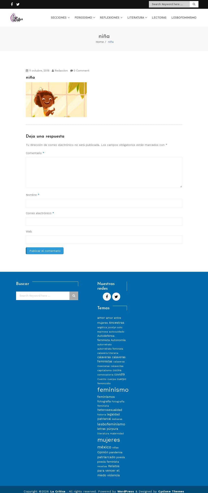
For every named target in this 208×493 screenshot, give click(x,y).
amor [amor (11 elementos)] (101, 314)
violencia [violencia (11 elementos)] (113, 471)
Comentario (35, 149)
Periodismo (83, 16)
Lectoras (159, 16)
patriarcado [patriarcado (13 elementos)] (106, 453)
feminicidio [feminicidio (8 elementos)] (104, 379)
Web (29, 227)
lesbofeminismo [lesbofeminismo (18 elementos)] (111, 420)
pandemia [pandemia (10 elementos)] (115, 448)
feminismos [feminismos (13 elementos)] (106, 393)
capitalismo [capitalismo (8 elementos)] (104, 366)
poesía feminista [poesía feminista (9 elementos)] (108, 457)
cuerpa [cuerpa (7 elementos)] (111, 375)
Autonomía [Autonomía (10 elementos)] (118, 336)
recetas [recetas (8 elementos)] (102, 462)
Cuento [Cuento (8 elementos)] (101, 374)
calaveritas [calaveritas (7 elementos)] (117, 362)
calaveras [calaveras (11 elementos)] (104, 353)
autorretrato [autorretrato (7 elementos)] (104, 340)
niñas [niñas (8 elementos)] (115, 443)
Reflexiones (109, 16)
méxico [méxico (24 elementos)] (104, 442)
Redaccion (60, 66)
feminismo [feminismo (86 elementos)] (113, 385)
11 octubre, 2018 (37, 66)
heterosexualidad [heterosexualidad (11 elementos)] (109, 406)
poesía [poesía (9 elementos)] (120, 453)
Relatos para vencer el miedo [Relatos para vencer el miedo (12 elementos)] (108, 466)
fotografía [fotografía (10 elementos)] (104, 397)
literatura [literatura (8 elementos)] (103, 429)
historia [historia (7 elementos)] (101, 410)
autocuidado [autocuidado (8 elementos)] (116, 327)
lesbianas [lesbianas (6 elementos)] (117, 415)
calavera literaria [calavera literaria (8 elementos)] (107, 348)
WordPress (125, 487)
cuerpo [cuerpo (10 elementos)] (121, 374)
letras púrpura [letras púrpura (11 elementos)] (107, 425)
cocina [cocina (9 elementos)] (117, 366)
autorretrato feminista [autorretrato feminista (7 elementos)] (110, 344)
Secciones (58, 16)
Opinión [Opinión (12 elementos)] (102, 448)
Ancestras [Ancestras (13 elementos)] (116, 318)
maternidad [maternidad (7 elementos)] (117, 429)
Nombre (33, 190)
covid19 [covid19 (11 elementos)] (119, 370)
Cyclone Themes (171, 487)
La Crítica (58, 487)
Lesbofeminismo (183, 16)
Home (100, 37)
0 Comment (79, 66)
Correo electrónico (40, 209)
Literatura (135, 16)
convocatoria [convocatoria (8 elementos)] (105, 370)
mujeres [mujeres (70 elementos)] (108, 435)
